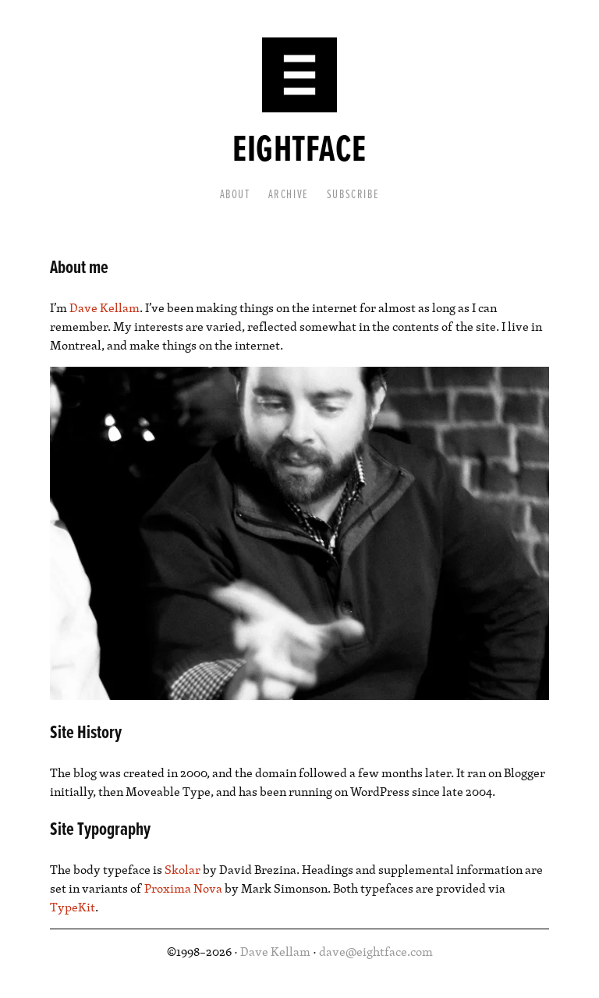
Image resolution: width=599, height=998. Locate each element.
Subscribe (353, 194)
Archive (288, 194)
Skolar (182, 869)
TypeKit (72, 906)
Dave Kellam (104, 307)
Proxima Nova (183, 888)
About (235, 194)
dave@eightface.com (376, 951)
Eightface (299, 151)
